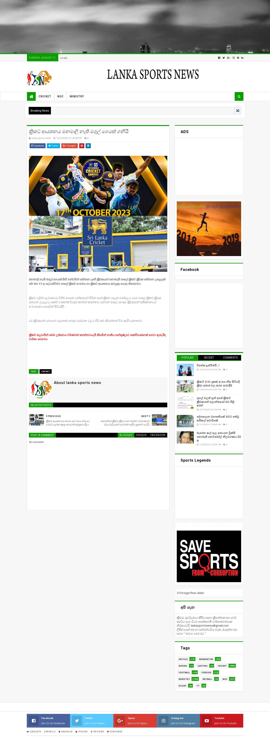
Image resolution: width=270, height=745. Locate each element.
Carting (202, 665)
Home (64, 58)
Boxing (183, 665)
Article (183, 659)
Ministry (77, 96)
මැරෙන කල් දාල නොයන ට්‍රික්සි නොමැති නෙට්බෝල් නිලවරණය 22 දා (219, 436)
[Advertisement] (114, 26)
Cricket (45, 96)
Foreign (206, 672)
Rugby (182, 685)
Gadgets (34, 732)
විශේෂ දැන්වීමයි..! (208, 365)
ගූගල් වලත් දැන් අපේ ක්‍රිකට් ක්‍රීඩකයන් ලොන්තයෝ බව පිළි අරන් (215, 402)
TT (198, 685)
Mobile (50, 732)
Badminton (206, 659)
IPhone (82, 732)
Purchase (115, 732)
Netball (207, 679)
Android (66, 732)
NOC (60, 96)
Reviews (97, 732)
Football (184, 672)
